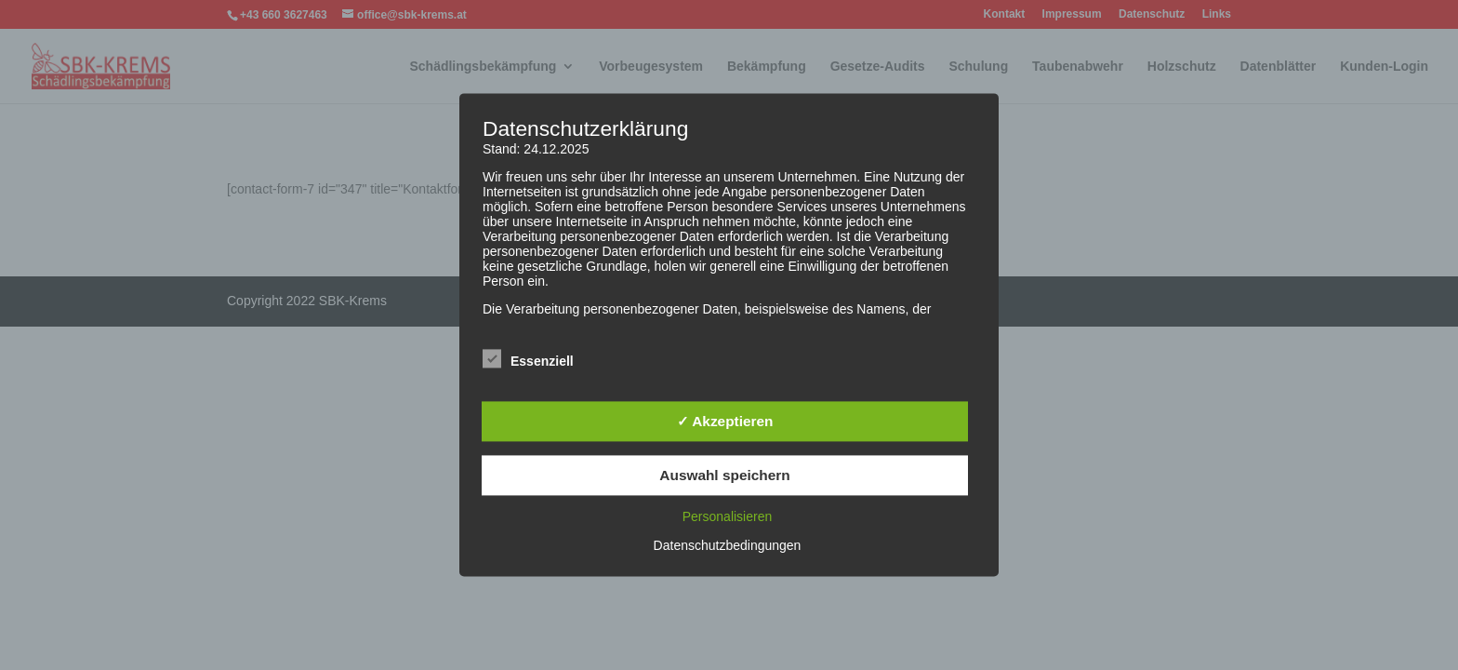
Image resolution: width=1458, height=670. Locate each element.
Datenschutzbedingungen (728, 546)
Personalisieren (728, 517)
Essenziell (528, 359)
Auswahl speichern (724, 475)
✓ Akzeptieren (725, 421)
